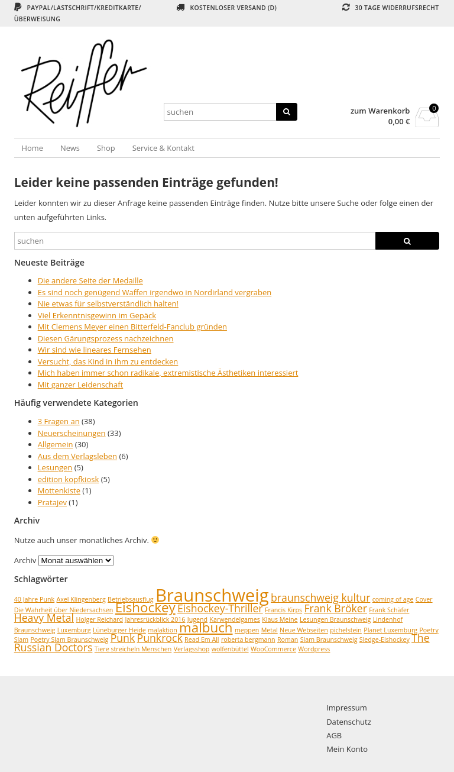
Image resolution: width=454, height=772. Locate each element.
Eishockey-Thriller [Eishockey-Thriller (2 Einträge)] (220, 608)
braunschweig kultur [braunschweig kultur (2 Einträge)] (320, 597)
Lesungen (55, 467)
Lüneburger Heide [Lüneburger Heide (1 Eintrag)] (119, 630)
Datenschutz (348, 721)
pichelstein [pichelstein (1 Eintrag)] (346, 630)
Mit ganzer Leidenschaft (81, 384)
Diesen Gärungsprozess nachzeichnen (106, 338)
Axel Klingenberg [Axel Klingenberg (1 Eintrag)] (81, 599)
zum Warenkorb (380, 111)
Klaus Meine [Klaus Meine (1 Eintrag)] (279, 619)
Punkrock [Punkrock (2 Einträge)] (160, 638)
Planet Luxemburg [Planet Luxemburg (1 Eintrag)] (390, 630)
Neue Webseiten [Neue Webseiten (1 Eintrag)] (304, 630)
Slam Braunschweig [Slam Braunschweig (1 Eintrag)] (329, 639)
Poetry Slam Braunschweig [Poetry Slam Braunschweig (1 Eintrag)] (69, 639)
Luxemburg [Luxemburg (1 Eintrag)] (74, 630)
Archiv (25, 560)
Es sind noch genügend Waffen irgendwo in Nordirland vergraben (155, 292)
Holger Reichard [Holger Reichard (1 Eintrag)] (99, 619)
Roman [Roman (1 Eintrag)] (287, 639)
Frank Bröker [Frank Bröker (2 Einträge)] (335, 608)
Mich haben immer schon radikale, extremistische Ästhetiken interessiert (168, 372)
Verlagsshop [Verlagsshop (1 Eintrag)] (192, 649)
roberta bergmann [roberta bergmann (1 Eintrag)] (248, 639)
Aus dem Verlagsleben (77, 456)
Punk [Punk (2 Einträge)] (123, 638)
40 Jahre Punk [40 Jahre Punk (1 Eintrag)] (34, 599)
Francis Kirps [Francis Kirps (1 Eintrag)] (283, 610)
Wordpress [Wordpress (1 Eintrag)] (314, 649)
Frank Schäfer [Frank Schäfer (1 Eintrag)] (389, 610)
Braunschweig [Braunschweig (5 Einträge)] (212, 595)
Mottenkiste (59, 490)
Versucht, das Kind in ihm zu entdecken (108, 361)
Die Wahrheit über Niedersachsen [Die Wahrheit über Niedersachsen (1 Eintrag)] (64, 610)
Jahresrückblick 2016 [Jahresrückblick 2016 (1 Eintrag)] (155, 619)
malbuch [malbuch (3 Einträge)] (205, 627)
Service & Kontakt (163, 148)
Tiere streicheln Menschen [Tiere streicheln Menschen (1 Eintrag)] (133, 649)
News (70, 148)
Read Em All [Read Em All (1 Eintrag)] (201, 639)
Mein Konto (347, 749)
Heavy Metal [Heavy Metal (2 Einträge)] (44, 618)
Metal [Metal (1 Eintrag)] (269, 630)
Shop (106, 148)
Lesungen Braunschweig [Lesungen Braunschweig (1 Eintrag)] (335, 619)
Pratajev (52, 502)
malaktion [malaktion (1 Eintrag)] (162, 630)
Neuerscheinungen (72, 433)
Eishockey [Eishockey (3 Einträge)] (145, 607)
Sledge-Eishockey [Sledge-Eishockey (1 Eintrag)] (384, 639)
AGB (334, 735)
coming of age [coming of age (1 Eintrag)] (393, 599)
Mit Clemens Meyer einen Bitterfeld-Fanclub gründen (132, 326)
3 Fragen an (59, 421)
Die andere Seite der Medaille (90, 280)
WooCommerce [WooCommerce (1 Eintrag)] (273, 649)
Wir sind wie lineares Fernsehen (94, 349)
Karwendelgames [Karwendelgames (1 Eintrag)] (234, 619)
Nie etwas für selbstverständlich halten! (108, 303)
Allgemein (55, 444)
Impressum (346, 707)
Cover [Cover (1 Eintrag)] (424, 599)
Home (32, 148)
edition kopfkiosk (68, 479)
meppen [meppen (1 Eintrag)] (247, 630)
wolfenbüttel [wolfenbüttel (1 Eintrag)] (230, 649)
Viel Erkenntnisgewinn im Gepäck (97, 315)
